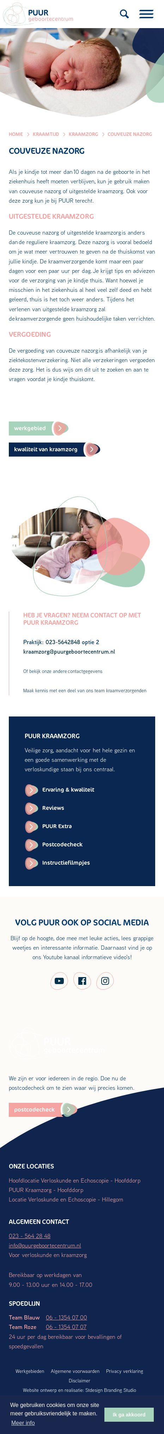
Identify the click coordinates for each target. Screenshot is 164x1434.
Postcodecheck (62, 844)
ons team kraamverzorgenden (116, 690)
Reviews (53, 808)
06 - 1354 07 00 (66, 1317)
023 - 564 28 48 (29, 1235)
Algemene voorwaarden (75, 1371)
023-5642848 (62, 642)
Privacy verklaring (124, 1371)
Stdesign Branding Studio (110, 1390)
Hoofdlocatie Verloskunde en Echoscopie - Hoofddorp (74, 1180)
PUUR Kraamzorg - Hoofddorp (46, 1189)
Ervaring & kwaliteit (68, 789)
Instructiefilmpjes (66, 862)
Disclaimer (79, 1380)
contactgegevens (85, 671)
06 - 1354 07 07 (66, 1326)
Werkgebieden (30, 1371)
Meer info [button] (23, 1423)
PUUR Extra (57, 826)
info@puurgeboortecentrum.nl (45, 1245)
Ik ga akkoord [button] (129, 1414)
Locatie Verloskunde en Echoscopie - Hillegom (66, 1199)
